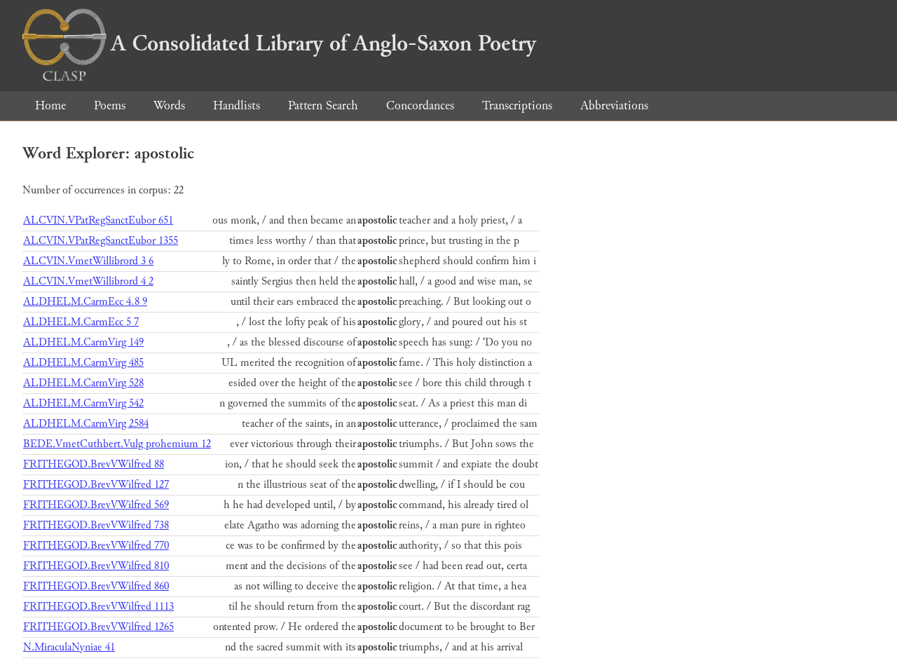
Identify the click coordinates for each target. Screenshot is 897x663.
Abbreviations (614, 105)
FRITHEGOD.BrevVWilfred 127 (96, 485)
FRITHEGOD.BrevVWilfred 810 (96, 566)
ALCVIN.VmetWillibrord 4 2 (88, 281)
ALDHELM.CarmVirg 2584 (86, 424)
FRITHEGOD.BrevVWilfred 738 (96, 525)
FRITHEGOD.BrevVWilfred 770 (96, 546)
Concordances (420, 105)
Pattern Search (323, 105)
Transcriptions (517, 105)
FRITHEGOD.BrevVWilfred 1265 (98, 627)
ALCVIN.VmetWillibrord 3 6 (88, 261)
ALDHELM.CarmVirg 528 (83, 383)
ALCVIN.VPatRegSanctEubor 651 (98, 220)
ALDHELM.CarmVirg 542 (83, 403)
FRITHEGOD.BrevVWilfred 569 (96, 505)
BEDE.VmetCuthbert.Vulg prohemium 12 (117, 444)
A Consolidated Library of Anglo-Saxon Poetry (279, 43)
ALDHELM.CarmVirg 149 (83, 342)
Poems (109, 105)
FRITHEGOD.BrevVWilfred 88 (93, 464)
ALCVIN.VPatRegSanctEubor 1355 (100, 241)
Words (169, 105)
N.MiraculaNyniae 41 (69, 647)
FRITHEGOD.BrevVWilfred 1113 (98, 607)
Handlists (236, 105)
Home (50, 105)
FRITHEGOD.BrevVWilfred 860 (96, 586)
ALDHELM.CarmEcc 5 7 (81, 322)
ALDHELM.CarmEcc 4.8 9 (85, 302)
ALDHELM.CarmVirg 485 (83, 363)
